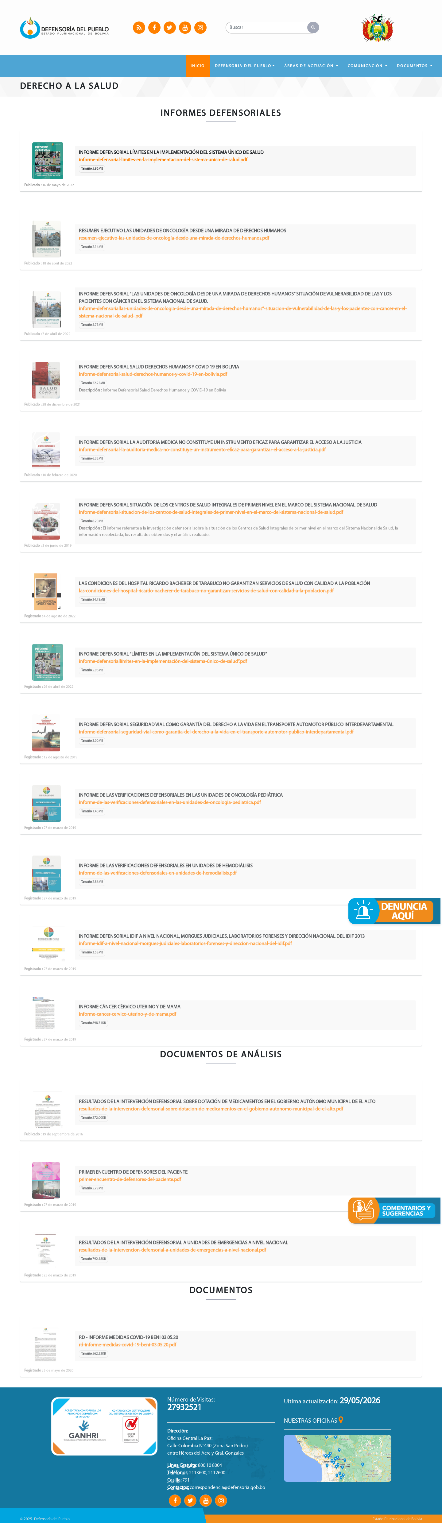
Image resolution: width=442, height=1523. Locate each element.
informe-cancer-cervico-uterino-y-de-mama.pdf (127, 1036)
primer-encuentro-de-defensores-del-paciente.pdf (130, 1202)
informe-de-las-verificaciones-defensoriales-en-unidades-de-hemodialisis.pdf (158, 895)
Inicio (198, 66)
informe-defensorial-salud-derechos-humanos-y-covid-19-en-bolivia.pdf (153, 396)
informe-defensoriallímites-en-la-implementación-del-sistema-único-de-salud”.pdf (163, 684)
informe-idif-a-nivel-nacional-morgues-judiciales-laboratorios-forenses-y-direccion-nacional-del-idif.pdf (185, 966)
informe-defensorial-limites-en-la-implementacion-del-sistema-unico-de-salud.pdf (163, 160)
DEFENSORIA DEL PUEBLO (243, 66)
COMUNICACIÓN (366, 66)
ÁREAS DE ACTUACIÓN (309, 66)
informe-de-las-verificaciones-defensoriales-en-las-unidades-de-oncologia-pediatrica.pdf (170, 825)
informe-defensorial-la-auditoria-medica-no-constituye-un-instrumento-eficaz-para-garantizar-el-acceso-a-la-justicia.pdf (202, 472)
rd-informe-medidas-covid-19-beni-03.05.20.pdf (127, 1367)
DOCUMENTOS (413, 66)
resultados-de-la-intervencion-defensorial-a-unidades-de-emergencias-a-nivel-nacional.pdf (172, 1272)
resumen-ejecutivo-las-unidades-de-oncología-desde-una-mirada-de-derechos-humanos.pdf (174, 260)
